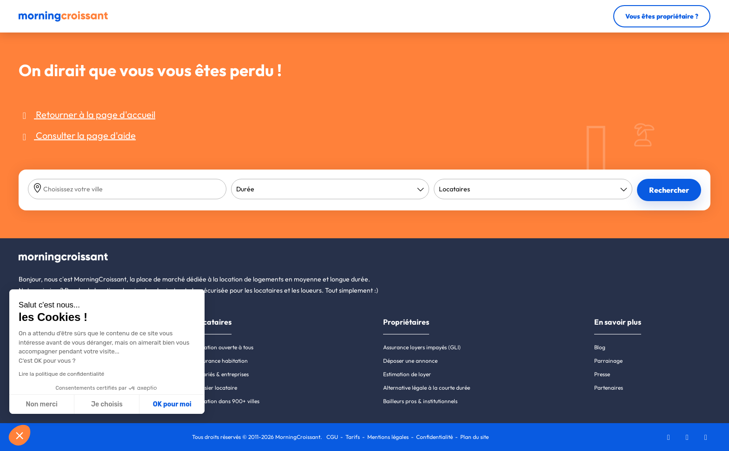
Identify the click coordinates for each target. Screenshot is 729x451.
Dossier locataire (216, 387)
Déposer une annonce (410, 360)
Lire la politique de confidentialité (61, 374)
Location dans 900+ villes (227, 401)
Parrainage (608, 360)
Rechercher (669, 190)
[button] (19, 435)
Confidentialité (434, 436)
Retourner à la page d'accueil (87, 114)
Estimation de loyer (407, 374)
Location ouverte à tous (224, 347)
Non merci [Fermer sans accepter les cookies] (41, 404)
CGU (332, 436)
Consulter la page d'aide (77, 135)
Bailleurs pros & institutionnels (420, 401)
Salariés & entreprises (222, 374)
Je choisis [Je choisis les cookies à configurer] (107, 404)
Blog (599, 347)
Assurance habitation (221, 360)
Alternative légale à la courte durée (426, 387)
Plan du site (474, 436)
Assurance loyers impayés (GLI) (422, 347)
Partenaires (608, 387)
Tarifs (352, 436)
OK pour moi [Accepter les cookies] (172, 404)
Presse (602, 374)
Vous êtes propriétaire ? (661, 16)
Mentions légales (388, 436)
